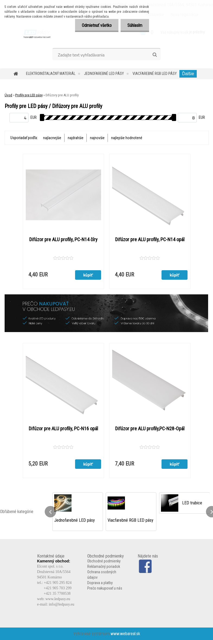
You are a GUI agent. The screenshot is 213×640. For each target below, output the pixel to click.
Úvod (8, 95)
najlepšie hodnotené (126, 138)
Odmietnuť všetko (97, 25)
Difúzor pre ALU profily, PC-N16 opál (63, 428)
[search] (154, 55)
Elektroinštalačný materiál (50, 73)
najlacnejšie (52, 138)
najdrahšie (75, 138)
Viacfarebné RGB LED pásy (155, 73)
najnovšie (97, 138)
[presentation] (50, 511)
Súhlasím (134, 25)
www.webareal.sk (125, 633)
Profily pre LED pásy (29, 95)
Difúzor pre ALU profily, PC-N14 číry (63, 239)
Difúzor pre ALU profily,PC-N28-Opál (150, 428)
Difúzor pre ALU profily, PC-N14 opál (150, 239)
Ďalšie (188, 73)
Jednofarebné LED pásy (104, 73)
